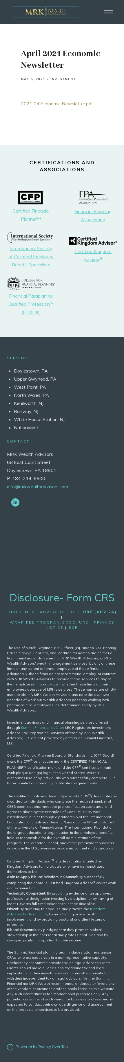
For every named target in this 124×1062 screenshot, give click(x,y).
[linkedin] (15, 502)
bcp (73, 627)
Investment (63, 79)
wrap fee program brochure (49, 622)
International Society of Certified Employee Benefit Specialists (31, 257)
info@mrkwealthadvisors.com (37, 486)
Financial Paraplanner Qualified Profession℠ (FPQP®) (31, 304)
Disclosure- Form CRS (62, 597)
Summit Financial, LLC (39, 727)
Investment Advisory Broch (62, 612)
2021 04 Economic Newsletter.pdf (57, 103)
